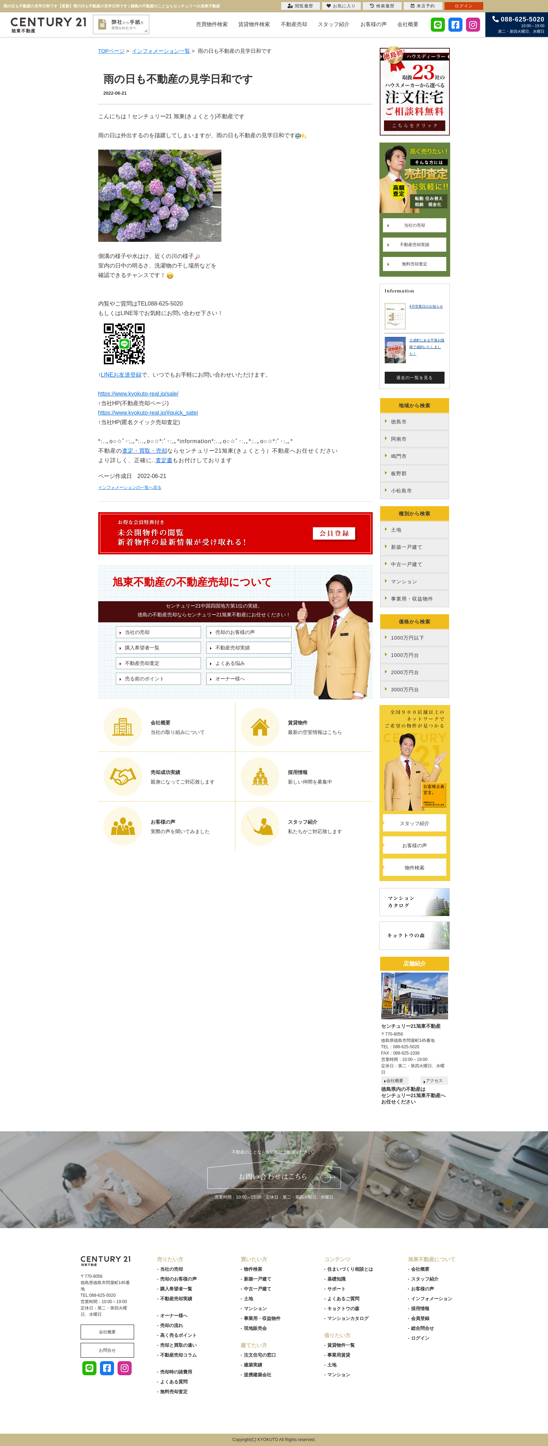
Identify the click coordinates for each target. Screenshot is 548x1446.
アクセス (434, 1080)
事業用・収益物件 (412, 599)
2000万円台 (405, 672)
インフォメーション (431, 1298)
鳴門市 (399, 456)
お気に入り (341, 6)
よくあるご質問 (343, 1298)
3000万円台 (405, 689)
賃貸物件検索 (254, 24)
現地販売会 (255, 1328)
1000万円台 (405, 655)
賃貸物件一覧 (341, 1345)
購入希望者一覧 (142, 647)
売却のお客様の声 (235, 632)
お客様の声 (373, 24)
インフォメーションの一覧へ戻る (130, 487)
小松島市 (401, 490)
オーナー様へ (230, 678)
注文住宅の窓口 (260, 1355)
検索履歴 (382, 6)
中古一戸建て (407, 564)
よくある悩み (230, 663)
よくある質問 (174, 1381)
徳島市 (399, 422)
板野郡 (399, 473)
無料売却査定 (414, 264)
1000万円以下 (407, 638)
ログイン (420, 1338)
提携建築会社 (257, 1374)
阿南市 (399, 439)
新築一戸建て (407, 547)
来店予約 (423, 6)
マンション (404, 581)
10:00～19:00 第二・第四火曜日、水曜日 (518, 24)
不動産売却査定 (142, 663)
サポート (336, 1288)
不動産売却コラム (178, 1355)
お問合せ (107, 1350)
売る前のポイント (144, 678)
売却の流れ (171, 1325)
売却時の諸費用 (176, 1372)
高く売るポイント (178, 1335)
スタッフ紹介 (333, 24)
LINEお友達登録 (121, 375)
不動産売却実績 (232, 647)
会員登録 (420, 1318)
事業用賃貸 (338, 1355)
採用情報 (420, 1308)
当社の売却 (137, 632)
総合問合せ (422, 1328)
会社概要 (407, 24)
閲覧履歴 (300, 6)
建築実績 (253, 1365)
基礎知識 (336, 1279)
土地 (396, 530)
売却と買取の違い (178, 1345)
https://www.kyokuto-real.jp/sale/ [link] (138, 394)
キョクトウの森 (343, 1308)
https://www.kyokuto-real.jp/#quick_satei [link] (148, 413)
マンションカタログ (348, 1318)
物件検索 (414, 867)
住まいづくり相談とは (350, 1269)
